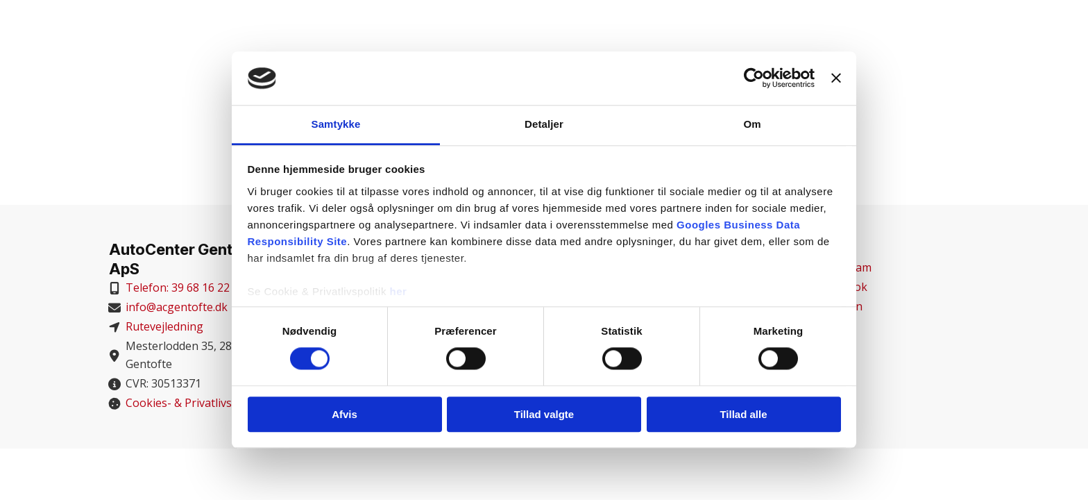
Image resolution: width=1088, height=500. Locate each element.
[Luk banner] (836, 78)
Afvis (344, 414)
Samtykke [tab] (336, 124)
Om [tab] (751, 124)
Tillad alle (743, 414)
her (398, 291)
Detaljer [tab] (544, 124)
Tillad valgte (544, 414)
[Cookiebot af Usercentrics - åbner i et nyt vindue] (754, 78)
